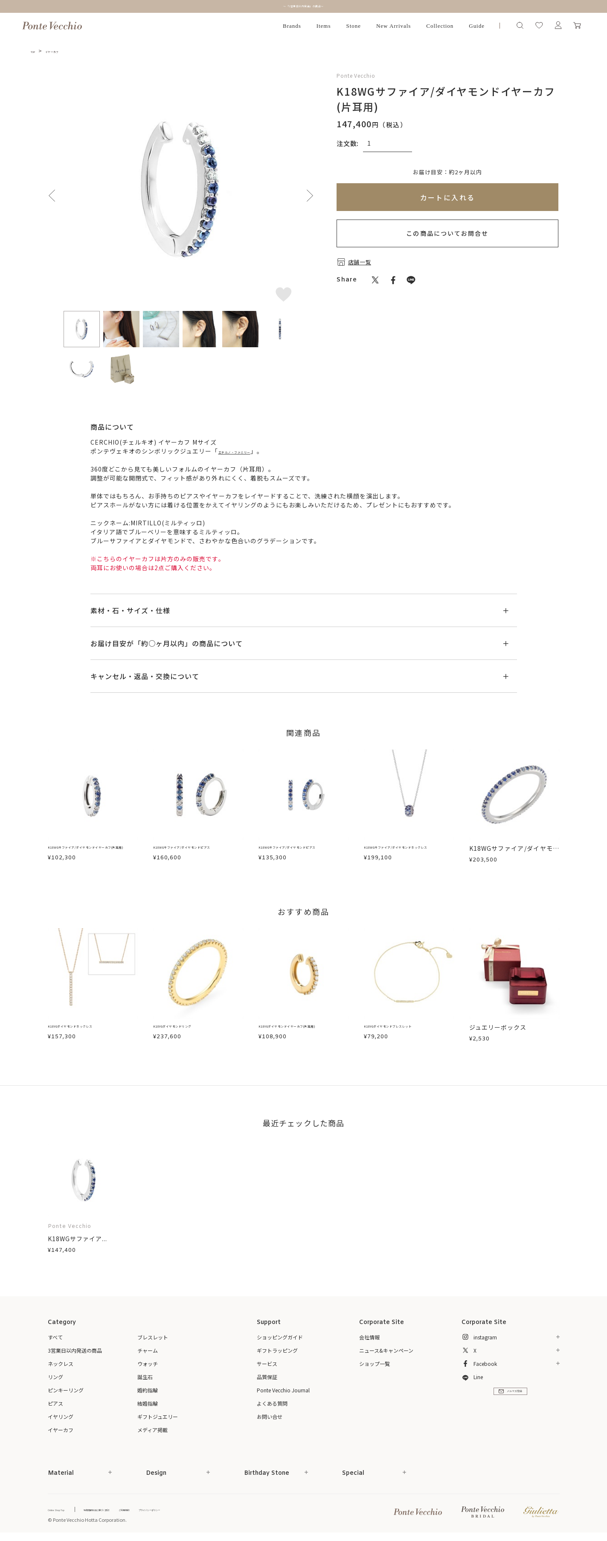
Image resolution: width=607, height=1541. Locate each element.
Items (324, 26)
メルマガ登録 (510, 1400)
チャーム (147, 1350)
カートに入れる (447, 197)
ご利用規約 (180, 1509)
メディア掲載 (152, 1429)
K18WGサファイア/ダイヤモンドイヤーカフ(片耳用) (93, 852)
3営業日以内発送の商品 (75, 1350)
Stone (353, 26)
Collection (439, 26)
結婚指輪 (147, 1403)
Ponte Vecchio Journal (283, 1390)
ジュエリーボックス (497, 1027)
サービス (267, 1363)
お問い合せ (269, 1416)
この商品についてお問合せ (447, 233)
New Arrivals (393, 26)
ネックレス (60, 1363)
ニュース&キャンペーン (386, 1350)
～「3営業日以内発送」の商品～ (303, 6)
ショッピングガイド (280, 1337)
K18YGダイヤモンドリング (192, 1027)
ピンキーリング (66, 1390)
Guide (477, 26)
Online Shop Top (66, 1509)
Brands (292, 26)
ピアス (55, 1403)
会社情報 (369, 1337)
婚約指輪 (147, 1390)
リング (55, 1376)
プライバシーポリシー (224, 1509)
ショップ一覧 (374, 1363)
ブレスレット (152, 1337)
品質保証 (267, 1376)
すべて (55, 1337)
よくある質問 (272, 1403)
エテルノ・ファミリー (250, 451)
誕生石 (145, 1376)
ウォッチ (147, 1363)
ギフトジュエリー (157, 1416)
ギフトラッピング (277, 1350)
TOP (36, 50)
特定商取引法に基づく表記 (131, 1509)
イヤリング (60, 1416)
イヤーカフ (65, 50)
